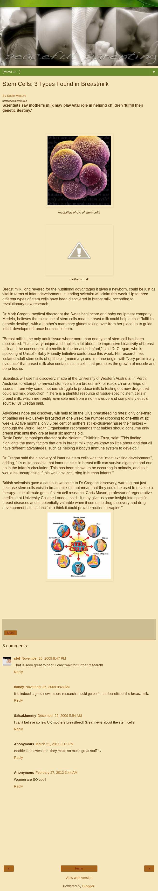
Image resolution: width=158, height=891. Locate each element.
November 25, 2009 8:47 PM (44, 658)
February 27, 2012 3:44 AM (56, 772)
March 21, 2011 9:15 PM (54, 744)
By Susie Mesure (14, 95)
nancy (19, 687)
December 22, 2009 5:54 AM (60, 716)
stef (17, 658)
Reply (18, 672)
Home (79, 868)
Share (10, 633)
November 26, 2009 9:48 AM (48, 687)
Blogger (88, 886)
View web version (79, 878)
